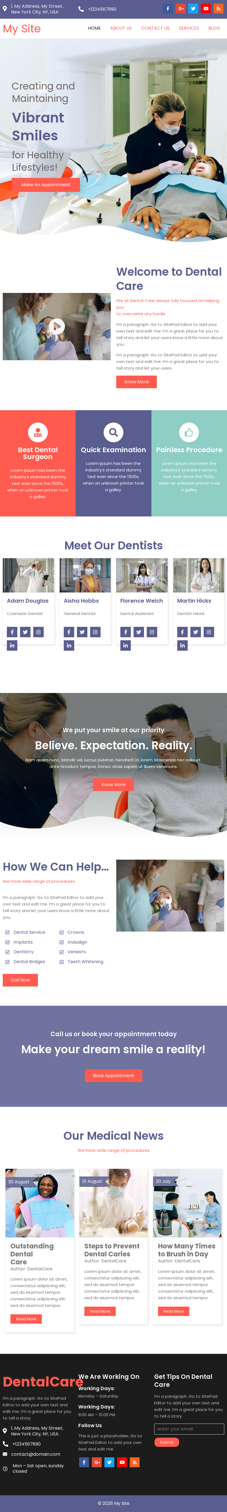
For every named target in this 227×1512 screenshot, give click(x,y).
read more (26, 1319)
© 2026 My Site (113, 1503)
